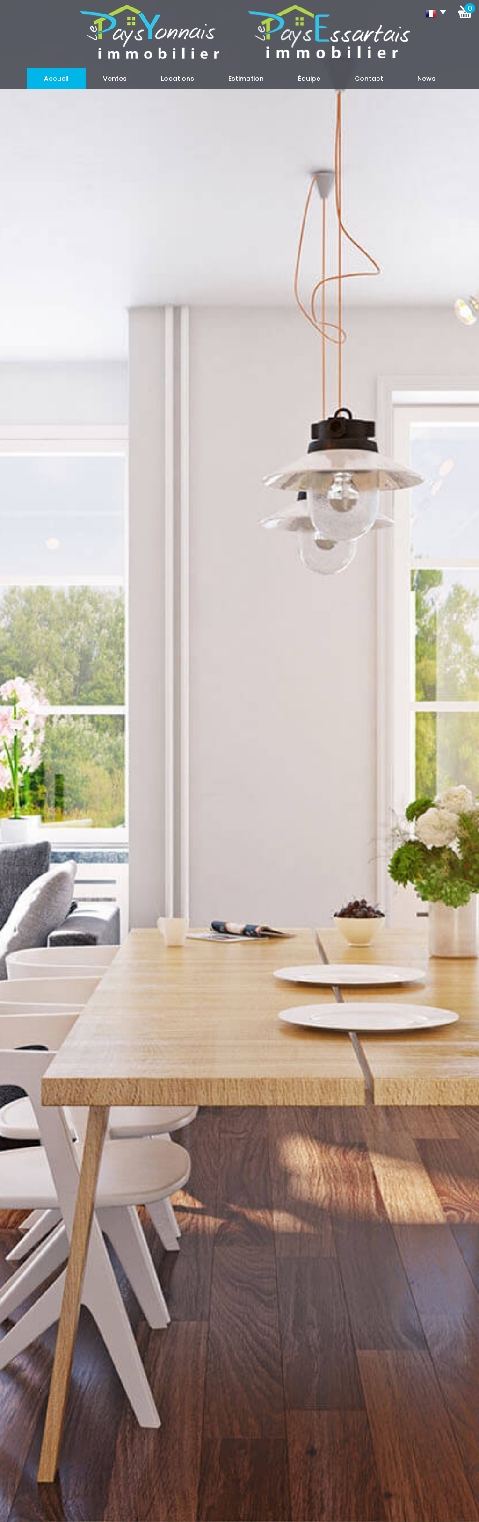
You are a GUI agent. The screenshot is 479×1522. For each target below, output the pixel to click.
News (426, 78)
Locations (177, 78)
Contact (369, 78)
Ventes (115, 78)
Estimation (246, 78)
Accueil (56, 78)
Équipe (309, 78)
